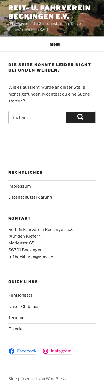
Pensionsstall (21, 295)
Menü (52, 44)
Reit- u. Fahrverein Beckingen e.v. (49, 12)
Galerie (15, 329)
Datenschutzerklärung (30, 197)
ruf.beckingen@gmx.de (30, 256)
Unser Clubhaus (24, 306)
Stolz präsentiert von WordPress (37, 378)
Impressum (19, 186)
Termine (16, 317)
